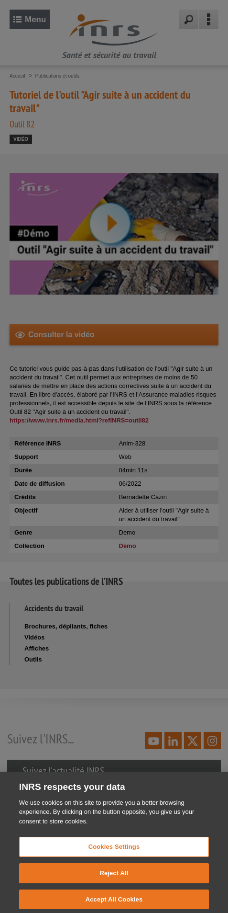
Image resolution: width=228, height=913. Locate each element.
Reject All (113, 881)
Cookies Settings (114, 855)
